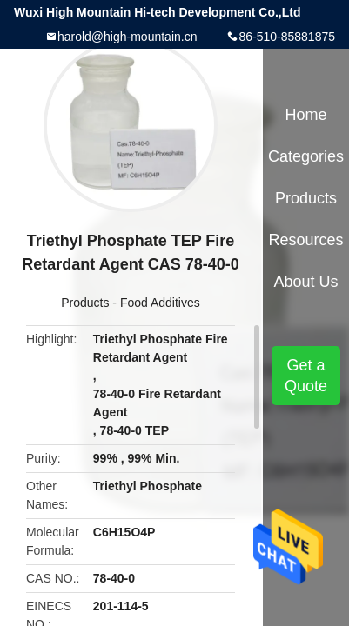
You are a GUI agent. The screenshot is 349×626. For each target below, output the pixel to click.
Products (85, 303)
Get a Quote (306, 375)
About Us (306, 281)
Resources (306, 240)
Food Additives (160, 303)
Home (306, 114)
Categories (306, 156)
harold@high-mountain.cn (127, 36)
